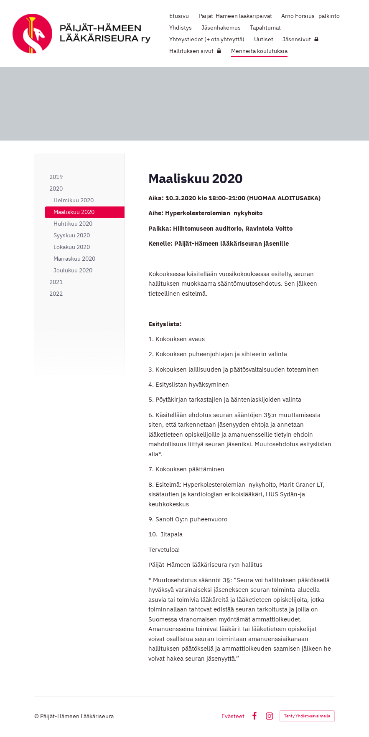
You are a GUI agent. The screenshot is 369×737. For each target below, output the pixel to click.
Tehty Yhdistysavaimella (307, 716)
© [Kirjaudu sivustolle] (37, 716)
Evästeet (232, 716)
